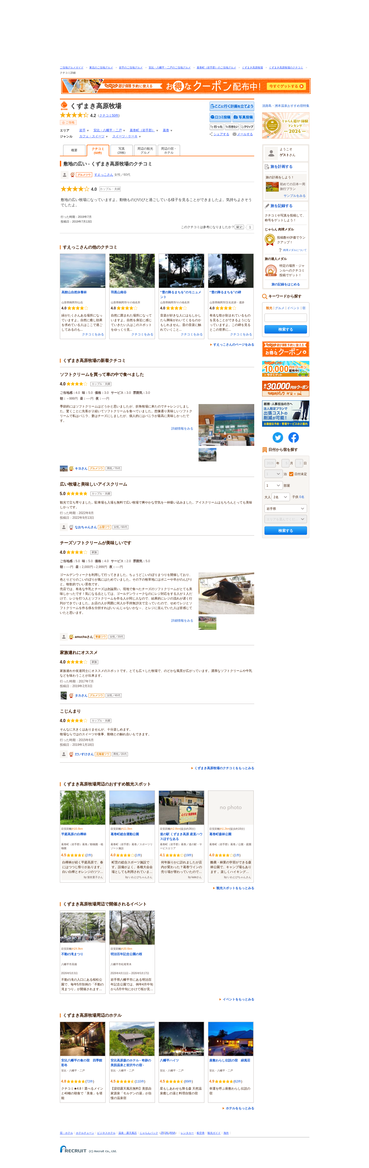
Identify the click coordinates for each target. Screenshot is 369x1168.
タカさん (81, 695)
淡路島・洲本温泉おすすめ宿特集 (285, 106)
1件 (138, 855)
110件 (140, 1081)
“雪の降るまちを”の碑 (225, 292)
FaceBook (293, 437)
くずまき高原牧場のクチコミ (286, 67)
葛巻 (166, 130)
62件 (238, 1081)
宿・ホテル (66, 1132)
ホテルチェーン (85, 1132)
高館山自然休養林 (74, 292)
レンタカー (187, 1132)
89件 (188, 1081)
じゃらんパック (149, 1132)
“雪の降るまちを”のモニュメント (180, 294)
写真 (121, 150)
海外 (226, 1132)
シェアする (221, 134)
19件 (188, 855)
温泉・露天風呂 (127, 1132)
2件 (88, 855)
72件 (89, 1081)
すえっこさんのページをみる (233, 344)
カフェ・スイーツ (92, 136)
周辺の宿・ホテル (169, 150)
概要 (74, 150)
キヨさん (81, 468)
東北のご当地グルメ (101, 67)
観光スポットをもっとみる (235, 888)
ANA (172, 1132)
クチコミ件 (108, 115)
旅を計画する (282, 166)
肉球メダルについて (295, 250)
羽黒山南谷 (119, 292)
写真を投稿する (243, 117)
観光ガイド (214, 1132)
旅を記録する (282, 206)
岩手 (82, 130)
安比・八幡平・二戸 (107, 130)
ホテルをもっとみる (240, 1108)
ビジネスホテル (106, 1132)
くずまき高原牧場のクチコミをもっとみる (224, 768)
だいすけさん (84, 754)
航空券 (201, 1132)
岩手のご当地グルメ (131, 67)
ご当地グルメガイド (72, 67)
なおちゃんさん (86, 527)
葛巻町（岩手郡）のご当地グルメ (216, 67)
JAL (167, 1132)
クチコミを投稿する (221, 117)
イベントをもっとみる (238, 999)
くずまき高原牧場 (252, 67)
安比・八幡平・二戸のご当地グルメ (170, 67)
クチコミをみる (93, 334)
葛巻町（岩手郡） (142, 130)
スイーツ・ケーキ (125, 136)
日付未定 (300, 474)
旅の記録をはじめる (286, 284)
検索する (285, 329)
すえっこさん (103, 175)
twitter (278, 437)
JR (162, 1132)
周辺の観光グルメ (145, 150)
